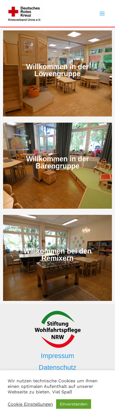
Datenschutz (57, 367)
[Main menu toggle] (102, 13)
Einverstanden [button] (73, 404)
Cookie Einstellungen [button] (30, 404)
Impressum (57, 356)
